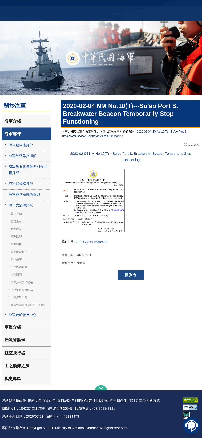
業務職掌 (16, 228)
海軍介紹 (12, 121)
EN (108, 4)
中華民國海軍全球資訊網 (49, 5)
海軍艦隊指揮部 (21, 145)
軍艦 (165, 4)
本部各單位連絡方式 (144, 400)
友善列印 (193, 144)
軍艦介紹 (12, 327)
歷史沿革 (16, 221)
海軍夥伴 (12, 134)
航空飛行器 (14, 353)
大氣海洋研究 (19, 297)
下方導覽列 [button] (101, 387)
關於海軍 (76, 131)
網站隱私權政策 (14, 400)
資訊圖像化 (118, 400)
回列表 (130, 275)
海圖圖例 (16, 274)
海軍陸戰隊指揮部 (23, 156)
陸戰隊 (185, 4)
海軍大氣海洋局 (21, 205)
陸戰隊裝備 (14, 340)
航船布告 (16, 244)
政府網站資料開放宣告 (74, 400)
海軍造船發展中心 (23, 315)
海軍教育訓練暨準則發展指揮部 (28, 170)
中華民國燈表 (19, 266)
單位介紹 (16, 213)
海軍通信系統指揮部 (24, 194)
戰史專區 (12, 378)
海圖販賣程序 (19, 251)
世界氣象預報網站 (22, 289)
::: (1, 384)
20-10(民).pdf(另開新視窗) (92, 241)
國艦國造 (174, 4)
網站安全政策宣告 (42, 400)
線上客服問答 (191, 426)
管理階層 (16, 236)
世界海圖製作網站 (22, 282)
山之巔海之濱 (16, 365)
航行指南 (16, 259)
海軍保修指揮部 (21, 184)
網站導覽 (99, 4)
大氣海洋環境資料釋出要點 (27, 305)
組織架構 (101, 400)
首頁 (65, 131)
